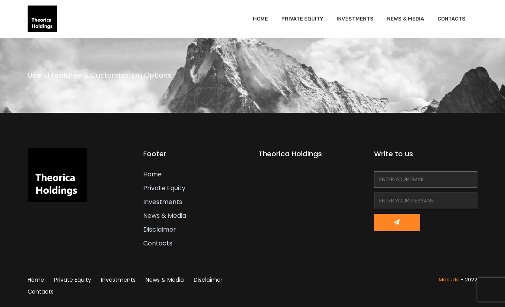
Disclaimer (159, 229)
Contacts (452, 19)
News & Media (405, 19)
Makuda (449, 279)
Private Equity (302, 19)
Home (260, 19)
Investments (355, 19)
